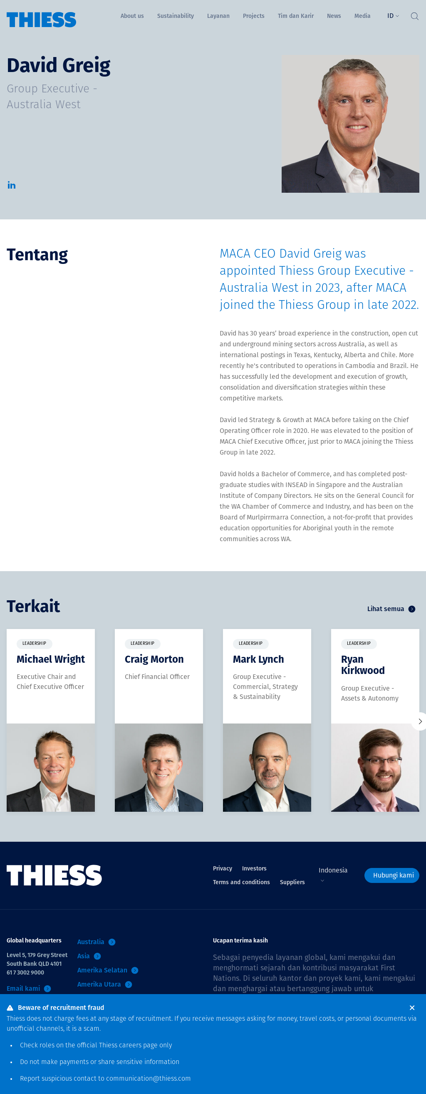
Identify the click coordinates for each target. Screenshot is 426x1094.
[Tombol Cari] (414, 14)
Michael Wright (51, 659)
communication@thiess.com (148, 1079)
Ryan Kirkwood (363, 665)
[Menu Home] (42, 14)
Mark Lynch (258, 659)
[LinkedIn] (12, 187)
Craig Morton (154, 659)
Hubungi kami (393, 875)
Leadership (34, 643)
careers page (138, 1045)
